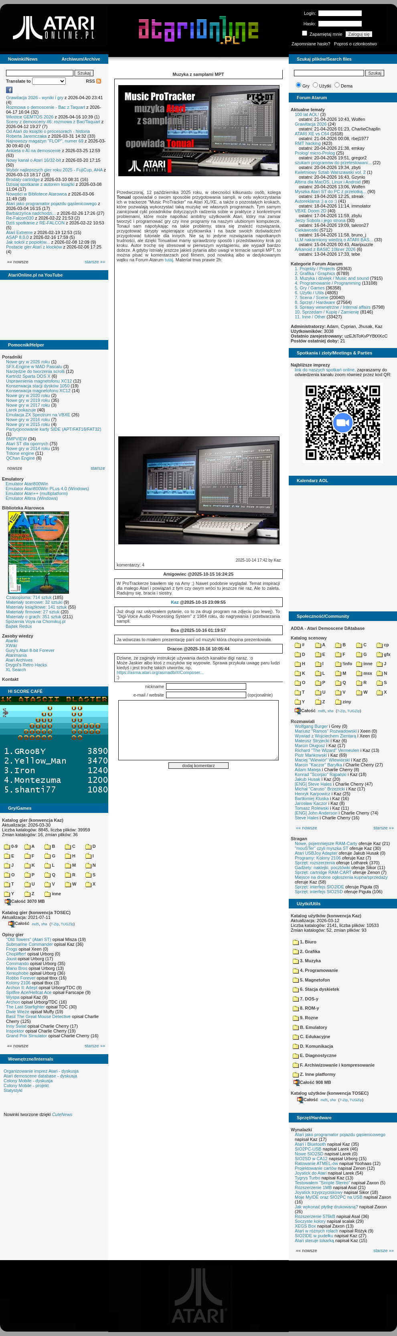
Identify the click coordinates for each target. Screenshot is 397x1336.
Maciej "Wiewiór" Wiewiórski (322, 760)
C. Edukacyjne (311, 1036)
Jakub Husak (307, 779)
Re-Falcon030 (20, 218)
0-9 (11, 846)
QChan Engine (20, 458)
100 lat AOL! (307, 114)
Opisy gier (13, 934)
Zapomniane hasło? (311, 43)
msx (364, 673)
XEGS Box (305, 1226)
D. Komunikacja (313, 1046)
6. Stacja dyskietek (316, 989)
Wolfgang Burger (311, 726)
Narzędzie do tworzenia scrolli (35, 371)
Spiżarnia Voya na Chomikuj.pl (35, 621)
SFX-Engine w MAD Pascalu (34, 366)
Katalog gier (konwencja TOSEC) (36, 912)
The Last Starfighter (25, 1006)
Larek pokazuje (21, 409)
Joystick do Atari (310, 1173)
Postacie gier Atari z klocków (34, 246)
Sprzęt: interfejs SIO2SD (319, 891)
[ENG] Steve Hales (313, 784)
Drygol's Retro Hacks (26, 664)
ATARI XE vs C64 (312, 133)
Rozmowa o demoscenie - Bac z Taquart (45, 107)
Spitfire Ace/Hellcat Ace (29, 992)
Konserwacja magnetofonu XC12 (38, 390)
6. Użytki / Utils (309, 292)
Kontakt (10, 679)
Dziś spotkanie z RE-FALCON (35, 222)
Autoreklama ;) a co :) (316, 201)
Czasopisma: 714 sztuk (29, 597)
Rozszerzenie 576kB (315, 1216)
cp (383, 644)
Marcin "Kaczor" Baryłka (318, 764)
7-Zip (55, 924)
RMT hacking (308, 143)
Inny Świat (16, 1026)
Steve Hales (306, 817)
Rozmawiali (303, 721)
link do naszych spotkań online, (325, 369)
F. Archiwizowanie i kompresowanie (334, 1065)
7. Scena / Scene (311, 297)
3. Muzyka (307, 960)
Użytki (325, 86)
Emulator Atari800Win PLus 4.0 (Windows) (47, 488)
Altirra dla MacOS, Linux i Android (328, 181)
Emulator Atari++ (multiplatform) (37, 493)
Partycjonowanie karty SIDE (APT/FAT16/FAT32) (53, 429)
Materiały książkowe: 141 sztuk (36, 607)
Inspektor (15, 1030)
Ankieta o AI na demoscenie (33, 150)
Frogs (11, 949)
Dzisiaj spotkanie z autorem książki (40, 184)
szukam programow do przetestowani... (333, 162)
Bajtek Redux (19, 626)
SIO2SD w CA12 (311, 1158)
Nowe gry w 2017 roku (28, 405)
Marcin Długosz (310, 745)
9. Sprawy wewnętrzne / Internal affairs (333, 307)
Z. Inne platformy (314, 1074)
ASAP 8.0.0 (17, 237)
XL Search (16, 669)
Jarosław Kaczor (311, 803)
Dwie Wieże (17, 1011)
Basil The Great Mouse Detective (38, 1016)
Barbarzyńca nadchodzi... (31, 213)
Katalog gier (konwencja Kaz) (32, 820)
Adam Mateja (308, 769)
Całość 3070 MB (25, 901)
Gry (306, 86)
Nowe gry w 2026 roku (28, 361)
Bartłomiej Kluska (312, 798)
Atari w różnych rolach (316, 1230)
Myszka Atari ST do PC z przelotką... (330, 191)
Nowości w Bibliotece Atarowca (36, 193)
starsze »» (95, 261)
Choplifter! (16, 953)
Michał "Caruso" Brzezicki (320, 788)
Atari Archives (19, 660)
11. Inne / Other (310, 316)
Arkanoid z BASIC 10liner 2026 (325, 249)
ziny (343, 701)
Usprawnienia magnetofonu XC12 (39, 381)
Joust (11, 958)
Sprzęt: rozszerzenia (315, 862)
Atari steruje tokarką (314, 1240)
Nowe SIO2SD (309, 1153)
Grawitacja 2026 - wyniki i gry (34, 97)
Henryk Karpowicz (312, 793)
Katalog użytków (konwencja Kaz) (326, 915)
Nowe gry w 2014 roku (28, 448)
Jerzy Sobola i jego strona (320, 220)
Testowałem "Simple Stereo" (322, 1182)
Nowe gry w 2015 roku (28, 424)
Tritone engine (20, 453)
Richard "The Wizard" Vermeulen (327, 750)
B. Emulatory (310, 1027)
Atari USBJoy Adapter (316, 853)
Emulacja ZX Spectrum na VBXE (38, 414)
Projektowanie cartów (316, 1168)
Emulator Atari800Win (27, 483)
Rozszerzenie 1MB (313, 1187)
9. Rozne (305, 1017)
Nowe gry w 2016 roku (28, 419)
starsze (98, 468)
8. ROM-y (306, 1008)
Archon (13, 1002)
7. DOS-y (305, 998)
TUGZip (67, 924)
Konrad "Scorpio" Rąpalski (320, 774)
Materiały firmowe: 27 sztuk (32, 611)
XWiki (11, 645)
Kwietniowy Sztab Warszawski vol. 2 (330, 172)
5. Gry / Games (310, 287)
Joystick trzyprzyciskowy (318, 1192)
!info (343, 663)
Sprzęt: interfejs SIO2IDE (319, 886)
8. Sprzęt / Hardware (315, 302)
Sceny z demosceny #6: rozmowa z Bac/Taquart (53, 121)
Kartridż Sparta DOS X (28, 376)
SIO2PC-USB (308, 1149)
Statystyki (13, 1090)
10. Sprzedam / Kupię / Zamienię (327, 312)
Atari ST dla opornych (27, 443)
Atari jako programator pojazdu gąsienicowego (51, 203)
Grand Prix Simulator (26, 1035)
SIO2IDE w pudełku (314, 1235)
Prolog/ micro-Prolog (315, 153)
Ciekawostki (306, 230)
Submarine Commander (29, 944)
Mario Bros (16, 968)
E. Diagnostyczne (314, 1055)
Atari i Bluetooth (310, 1144)
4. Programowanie (315, 970)
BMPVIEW (16, 438)
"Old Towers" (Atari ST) (28, 939)
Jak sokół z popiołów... (28, 242)
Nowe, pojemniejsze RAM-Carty (326, 843)
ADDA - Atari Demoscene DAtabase (328, 628)
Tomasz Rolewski (312, 808)
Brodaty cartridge (23, 179)
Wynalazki (301, 1129)
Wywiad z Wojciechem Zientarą (325, 735)
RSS (93, 81)
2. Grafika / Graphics (315, 273)
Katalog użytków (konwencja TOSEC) (330, 1093)
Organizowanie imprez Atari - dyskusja (41, 1071)
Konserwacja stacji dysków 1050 (37, 385)
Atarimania (16, 655)
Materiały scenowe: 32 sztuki (34, 602)
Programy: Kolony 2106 (318, 857)
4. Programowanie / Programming (328, 283)
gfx (384, 654)
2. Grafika (306, 951)
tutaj (169, 259)
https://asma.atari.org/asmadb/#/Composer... (160, 672)
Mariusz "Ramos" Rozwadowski (326, 731)
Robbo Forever (20, 978)
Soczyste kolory (310, 1221)
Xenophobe (17, 973)
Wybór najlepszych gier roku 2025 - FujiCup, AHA (54, 169)
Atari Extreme (19, 232)
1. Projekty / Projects (315, 268)
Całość (18, 923)
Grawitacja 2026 (311, 124)
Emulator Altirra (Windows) (32, 498)
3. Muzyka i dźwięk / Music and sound (332, 278)
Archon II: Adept (22, 987)
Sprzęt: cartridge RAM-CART (323, 872)
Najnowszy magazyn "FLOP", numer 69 (44, 140)
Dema (346, 86)
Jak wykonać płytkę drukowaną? (326, 1206)
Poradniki (12, 356)
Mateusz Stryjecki (312, 740)
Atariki (12, 640)
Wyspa (13, 997)
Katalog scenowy (309, 637)
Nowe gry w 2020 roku (28, 395)
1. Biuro (304, 941)
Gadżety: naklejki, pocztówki (322, 867)
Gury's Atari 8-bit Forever (30, 650)
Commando (17, 963)
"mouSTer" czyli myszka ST (321, 848)
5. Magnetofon (311, 980)
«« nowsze (306, 827)
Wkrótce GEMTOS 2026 (29, 116)
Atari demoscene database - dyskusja (40, 1075)
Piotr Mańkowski (311, 755)
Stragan (299, 838)
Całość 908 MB (312, 1082)
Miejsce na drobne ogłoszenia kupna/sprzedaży (341, 877)
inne (53, 893)
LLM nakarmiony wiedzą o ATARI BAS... (334, 239)
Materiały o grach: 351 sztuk (33, 616)
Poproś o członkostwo (355, 43)
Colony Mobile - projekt (26, 1085)
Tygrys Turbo (307, 1177)
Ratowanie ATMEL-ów (316, 1163)
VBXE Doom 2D (310, 210)
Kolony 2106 (18, 982)
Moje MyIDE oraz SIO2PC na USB (329, 1197)
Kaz (175, 602)
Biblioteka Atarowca (23, 507)
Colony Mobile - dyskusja (28, 1080)
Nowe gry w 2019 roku (28, 400)
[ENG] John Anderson (316, 813)
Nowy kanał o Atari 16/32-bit (33, 160)
